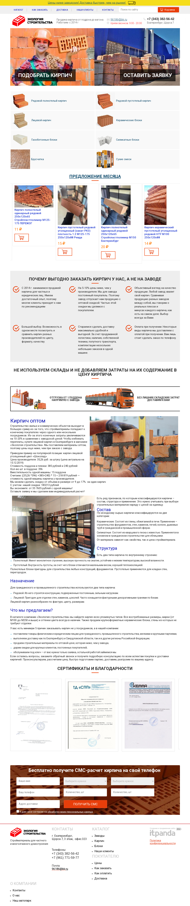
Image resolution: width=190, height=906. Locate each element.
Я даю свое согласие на (56, 811)
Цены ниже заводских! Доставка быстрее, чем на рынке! (91, 3)
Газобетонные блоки (34, 139)
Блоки (98, 846)
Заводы (99, 835)
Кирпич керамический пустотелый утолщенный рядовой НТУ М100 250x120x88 (160, 232)
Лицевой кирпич (31, 120)
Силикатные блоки (117, 139)
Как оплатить (103, 873)
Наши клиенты (104, 851)
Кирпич (99, 841)
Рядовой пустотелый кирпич (123, 100)
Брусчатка (27, 159)
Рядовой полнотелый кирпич (39, 100)
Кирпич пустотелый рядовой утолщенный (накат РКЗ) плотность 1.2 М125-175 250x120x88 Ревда (76, 232)
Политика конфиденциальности (163, 842)
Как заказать (103, 868)
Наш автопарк (22, 900)
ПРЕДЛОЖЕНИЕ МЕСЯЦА (95, 176)
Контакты (19, 890)
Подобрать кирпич (45, 75)
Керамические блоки (118, 120)
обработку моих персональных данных (70, 811)
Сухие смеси (113, 159)
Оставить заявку (148, 75)
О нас (16, 895)
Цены (98, 863)
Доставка (100, 878)
